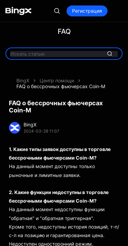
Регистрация (87, 11)
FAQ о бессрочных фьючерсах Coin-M (60, 86)
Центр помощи (57, 80)
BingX (22, 80)
